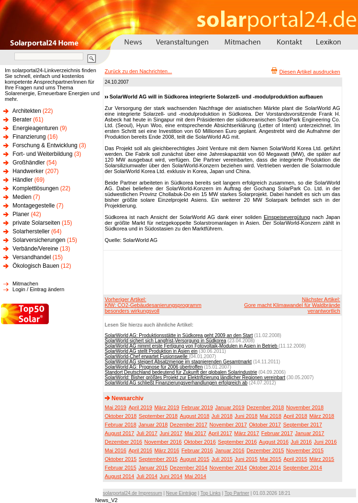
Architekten (26, 111)
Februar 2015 (120, 467)
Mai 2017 (195, 433)
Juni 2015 (246, 459)
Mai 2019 (115, 407)
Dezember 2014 (188, 467)
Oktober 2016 (200, 442)
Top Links (211, 493)
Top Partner (236, 493)
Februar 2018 (120, 424)
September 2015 (158, 459)
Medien (21, 197)
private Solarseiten (36, 222)
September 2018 (158, 416)
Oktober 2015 (121, 459)
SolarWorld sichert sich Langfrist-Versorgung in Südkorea (165, 340)
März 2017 (246, 433)
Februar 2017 (277, 433)
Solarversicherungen (38, 240)
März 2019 (166, 407)
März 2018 (321, 416)
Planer (20, 214)
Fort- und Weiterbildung (42, 154)
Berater (21, 119)
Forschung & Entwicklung (44, 145)
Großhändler (28, 162)
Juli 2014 (146, 476)
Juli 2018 (222, 416)
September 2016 (237, 442)
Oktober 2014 (265, 467)
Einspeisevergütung (287, 217)
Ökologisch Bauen (35, 265)
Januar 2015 (153, 467)
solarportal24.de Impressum (132, 493)
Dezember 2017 (188, 424)
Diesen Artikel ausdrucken (310, 72)
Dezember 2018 (265, 407)
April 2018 (295, 416)
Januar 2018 (153, 424)
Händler (22, 179)
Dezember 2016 (123, 442)
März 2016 (166, 450)
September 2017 (302, 424)
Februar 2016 (197, 450)
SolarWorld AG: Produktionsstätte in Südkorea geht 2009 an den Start (179, 335)
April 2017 (220, 433)
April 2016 (140, 450)
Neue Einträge (181, 493)
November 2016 (162, 442)
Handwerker (28, 171)
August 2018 (195, 416)
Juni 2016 (325, 442)
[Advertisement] (221, 272)
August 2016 (274, 442)
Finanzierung (28, 136)
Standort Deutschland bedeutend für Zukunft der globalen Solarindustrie (181, 372)
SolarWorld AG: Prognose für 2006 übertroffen (154, 367)
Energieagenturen (35, 128)
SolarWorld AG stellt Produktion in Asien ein (151, 351)
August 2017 (119, 433)
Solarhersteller (30, 231)
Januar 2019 (229, 407)
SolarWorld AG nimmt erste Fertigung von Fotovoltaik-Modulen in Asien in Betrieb (192, 346)
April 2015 (295, 459)
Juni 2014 (170, 476)
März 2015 (321, 459)
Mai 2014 (195, 476)
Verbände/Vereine (35, 248)
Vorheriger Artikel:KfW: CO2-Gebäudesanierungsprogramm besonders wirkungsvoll (153, 305)
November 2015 (305, 450)
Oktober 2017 (265, 424)
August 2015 (195, 459)
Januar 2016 (229, 450)
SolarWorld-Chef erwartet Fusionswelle (147, 356)
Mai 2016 (115, 450)
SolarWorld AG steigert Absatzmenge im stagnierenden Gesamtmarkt (178, 361)
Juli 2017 (146, 433)
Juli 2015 (222, 459)
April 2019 (140, 407)
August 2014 (119, 476)
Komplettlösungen (35, 188)
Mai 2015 (270, 459)
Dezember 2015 (265, 450)
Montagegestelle (33, 205)
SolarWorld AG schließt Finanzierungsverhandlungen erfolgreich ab (176, 382)
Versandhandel (31, 257)
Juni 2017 (170, 433)
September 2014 (302, 467)
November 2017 (228, 424)
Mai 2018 (270, 416)
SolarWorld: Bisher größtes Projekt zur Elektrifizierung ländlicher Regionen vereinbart (195, 377)
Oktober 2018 (121, 416)
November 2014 (228, 467)
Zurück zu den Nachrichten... (138, 71)
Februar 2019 (197, 407)
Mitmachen (25, 283)
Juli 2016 (301, 442)
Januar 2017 (309, 433)
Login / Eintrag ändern (38, 289)
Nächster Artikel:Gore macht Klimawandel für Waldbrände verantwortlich (292, 305)
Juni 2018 (246, 416)
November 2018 (305, 407)
